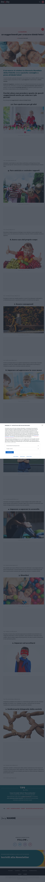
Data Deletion (15, 456)
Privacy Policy (29, 456)
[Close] (43, 425)
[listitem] (22, 445)
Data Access (22, 456)
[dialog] (22, 441)
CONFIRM (11, 452)
